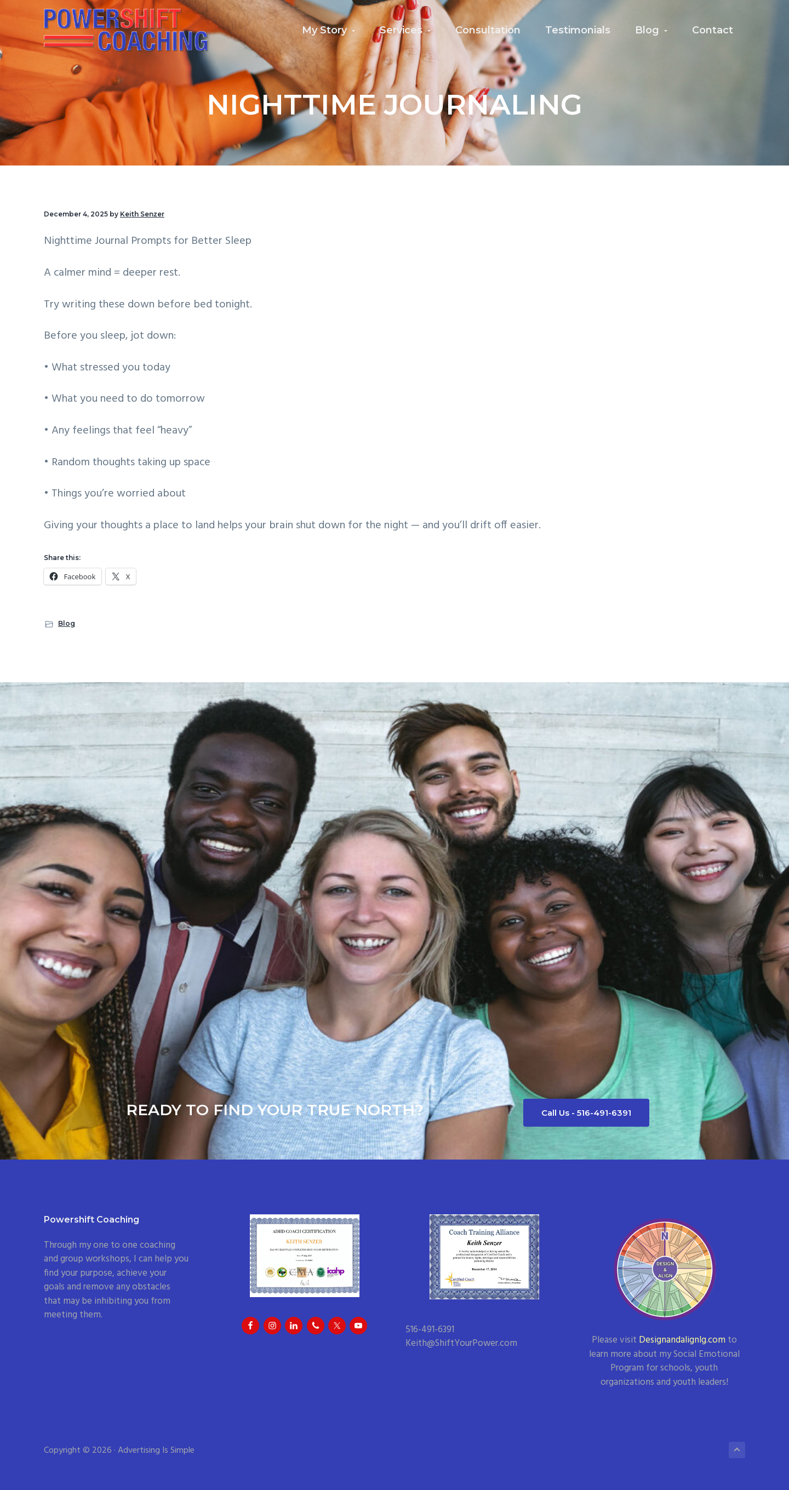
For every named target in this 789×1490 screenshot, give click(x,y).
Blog (66, 623)
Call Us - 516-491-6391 (586, 1112)
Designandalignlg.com (682, 1340)
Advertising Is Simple (156, 1450)
